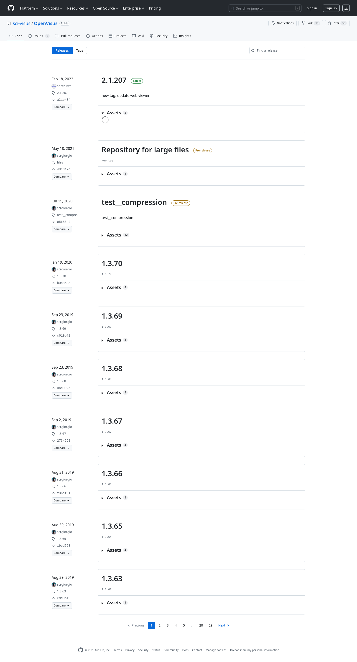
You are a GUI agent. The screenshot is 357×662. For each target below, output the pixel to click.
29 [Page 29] (210, 625)
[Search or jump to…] (265, 8)
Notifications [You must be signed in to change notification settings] (282, 23)
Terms (118, 650)
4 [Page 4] (176, 625)
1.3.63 (112, 578)
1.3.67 (112, 421)
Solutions (53, 8)
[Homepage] (11, 8)
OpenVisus (45, 23)
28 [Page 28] (201, 625)
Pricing (155, 8)
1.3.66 (112, 473)
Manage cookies (216, 650)
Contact (197, 650)
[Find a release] (277, 50)
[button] (201, 112)
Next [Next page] (221, 625)
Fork (310, 23)
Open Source (106, 8)
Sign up (331, 8)
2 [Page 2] (160, 625)
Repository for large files (145, 149)
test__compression (134, 202)
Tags (79, 50)
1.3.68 (112, 368)
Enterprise (134, 8)
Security (143, 650)
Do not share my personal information (254, 650)
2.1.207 (114, 80)
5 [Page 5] (184, 625)
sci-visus (22, 23)
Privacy (130, 650)
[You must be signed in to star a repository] (337, 23)
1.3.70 (112, 263)
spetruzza (64, 86)
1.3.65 (112, 526)
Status (156, 650)
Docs (185, 650)
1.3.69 (112, 316)
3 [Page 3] (168, 625)
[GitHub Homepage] (80, 650)
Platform (29, 8)
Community (171, 650)
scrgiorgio (64, 155)
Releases (62, 50)
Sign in (312, 8)
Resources (78, 8)
